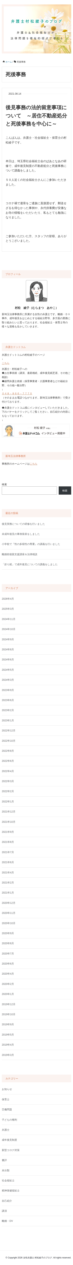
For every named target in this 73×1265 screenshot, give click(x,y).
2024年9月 (8, 639)
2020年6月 (8, 963)
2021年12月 (8, 811)
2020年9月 (8, 933)
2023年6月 (8, 700)
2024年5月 (8, 669)
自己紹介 (7, 1200)
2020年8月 (8, 943)
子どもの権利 (9, 1119)
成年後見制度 (9, 1139)
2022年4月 (8, 771)
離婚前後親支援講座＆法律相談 (19, 554)
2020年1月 (8, 994)
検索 (4, 484)
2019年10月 (8, 1014)
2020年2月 (8, 983)
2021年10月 (8, 821)
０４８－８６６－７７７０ (17, 393)
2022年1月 (8, 801)
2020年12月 (8, 902)
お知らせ (7, 1089)
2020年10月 (8, 923)
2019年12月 (8, 1004)
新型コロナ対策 (11, 1150)
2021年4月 (8, 872)
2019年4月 (8, 1044)
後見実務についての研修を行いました (23, 523)
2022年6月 (8, 760)
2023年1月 (8, 720)
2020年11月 (8, 912)
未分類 (5, 1170)
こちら (5, 363)
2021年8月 (8, 841)
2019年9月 (8, 1024)
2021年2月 (8, 882)
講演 (4, 1210)
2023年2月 (8, 710)
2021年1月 (8, 892)
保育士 (5, 1099)
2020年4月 (8, 973)
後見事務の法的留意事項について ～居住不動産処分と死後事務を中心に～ (36, 116)
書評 (4, 1160)
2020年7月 (8, 953)
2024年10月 (8, 629)
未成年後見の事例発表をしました (21, 533)
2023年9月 (8, 690)
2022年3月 (8, 781)
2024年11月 (8, 619)
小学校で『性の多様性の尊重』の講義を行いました (31, 544)
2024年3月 (8, 679)
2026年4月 (8, 598)
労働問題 (7, 1109)
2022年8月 (8, 750)
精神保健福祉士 (11, 1190)
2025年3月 (8, 608)
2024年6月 (8, 659)
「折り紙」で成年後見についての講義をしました (30, 564)
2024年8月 (8, 649)
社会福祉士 (8, 1180)
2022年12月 (8, 730)
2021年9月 (8, 831)
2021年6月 (8, 862)
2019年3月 (8, 1054)
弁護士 (5, 1129)
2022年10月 (8, 740)
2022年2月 (8, 791)
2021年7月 (8, 852)
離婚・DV (7, 1220)
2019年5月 (8, 1034)
